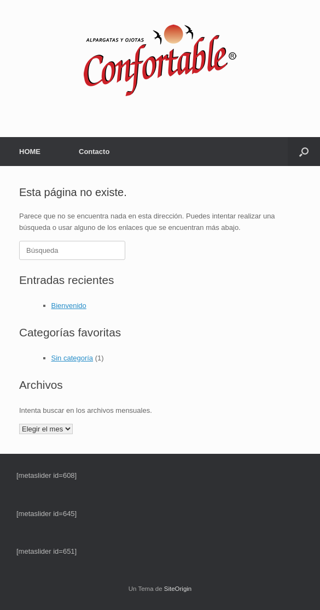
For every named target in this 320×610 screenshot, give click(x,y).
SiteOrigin (178, 588)
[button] (304, 151)
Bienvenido (68, 305)
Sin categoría (72, 358)
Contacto (94, 151)
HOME (29, 151)
